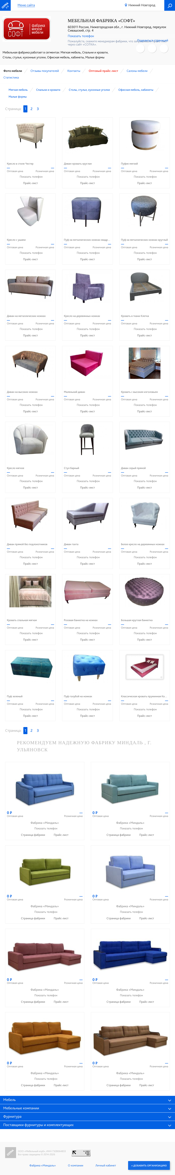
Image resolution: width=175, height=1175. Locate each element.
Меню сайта (26, 5)
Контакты (73, 71)
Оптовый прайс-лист (103, 71)
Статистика (11, 77)
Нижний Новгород (141, 5)
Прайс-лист (30, 183)
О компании (75, 1165)
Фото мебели (12, 71)
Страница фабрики (33, 835)
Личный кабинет (105, 1165)
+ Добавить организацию (149, 1165)
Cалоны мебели (137, 71)
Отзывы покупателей (44, 71)
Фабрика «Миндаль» (42, 1165)
